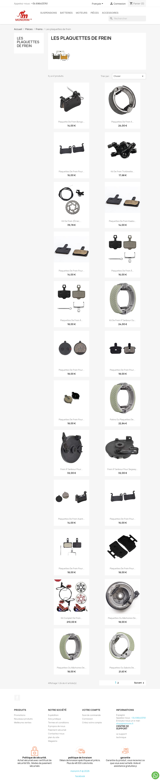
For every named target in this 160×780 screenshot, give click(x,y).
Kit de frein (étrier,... (71, 221)
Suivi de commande (91, 715)
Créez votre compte (92, 722)
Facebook (17, 698)
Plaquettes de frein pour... (71, 171)
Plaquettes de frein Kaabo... (122, 221)
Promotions (19, 715)
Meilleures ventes (22, 722)
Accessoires (110, 12)
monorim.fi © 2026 (80, 771)
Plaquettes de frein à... (122, 270)
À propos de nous (56, 726)
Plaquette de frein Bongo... (71, 121)
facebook (80, 776)
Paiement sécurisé (57, 730)
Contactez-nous (56, 733)
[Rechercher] (127, 18)
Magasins (52, 741)
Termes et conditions (58, 722)
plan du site (53, 737)
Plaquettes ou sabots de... (123, 667)
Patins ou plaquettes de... (122, 419)
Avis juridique (54, 718)
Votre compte (91, 709)
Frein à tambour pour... (71, 469)
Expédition (53, 715)
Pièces (95, 12)
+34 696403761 (39, 3)
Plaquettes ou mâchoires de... (122, 618)
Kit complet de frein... (71, 618)
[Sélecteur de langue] (98, 4)
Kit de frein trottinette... (122, 171)
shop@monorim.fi (124, 723)
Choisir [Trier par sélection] (129, 76)
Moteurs (81, 12)
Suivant (139, 683)
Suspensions (48, 12)
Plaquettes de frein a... (122, 121)
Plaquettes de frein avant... (71, 518)
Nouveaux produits (23, 718)
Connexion (87, 718)
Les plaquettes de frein (28, 42)
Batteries (66, 12)
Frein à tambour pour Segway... (122, 469)
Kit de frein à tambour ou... (122, 320)
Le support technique (121, 736)
